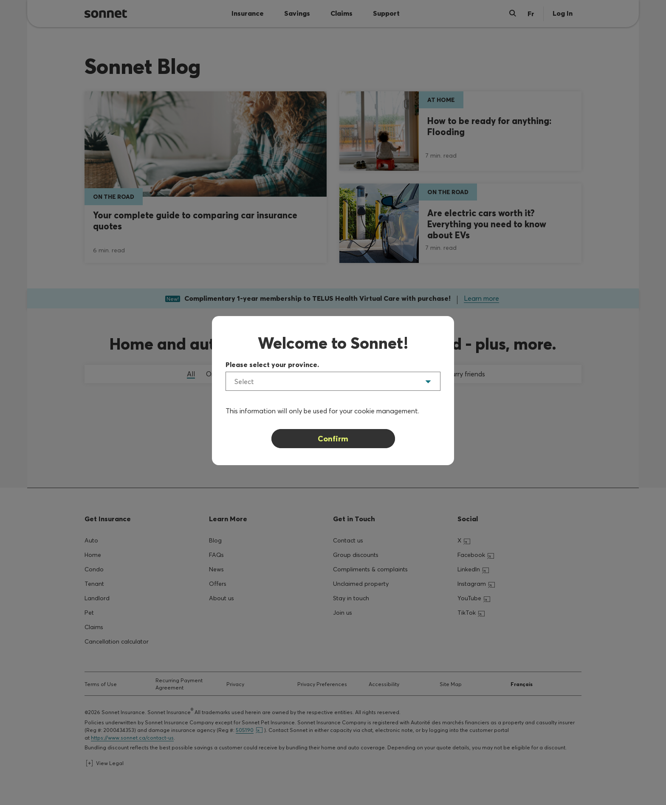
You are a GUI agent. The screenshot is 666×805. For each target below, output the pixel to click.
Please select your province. (272, 364)
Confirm (333, 438)
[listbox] (333, 381)
